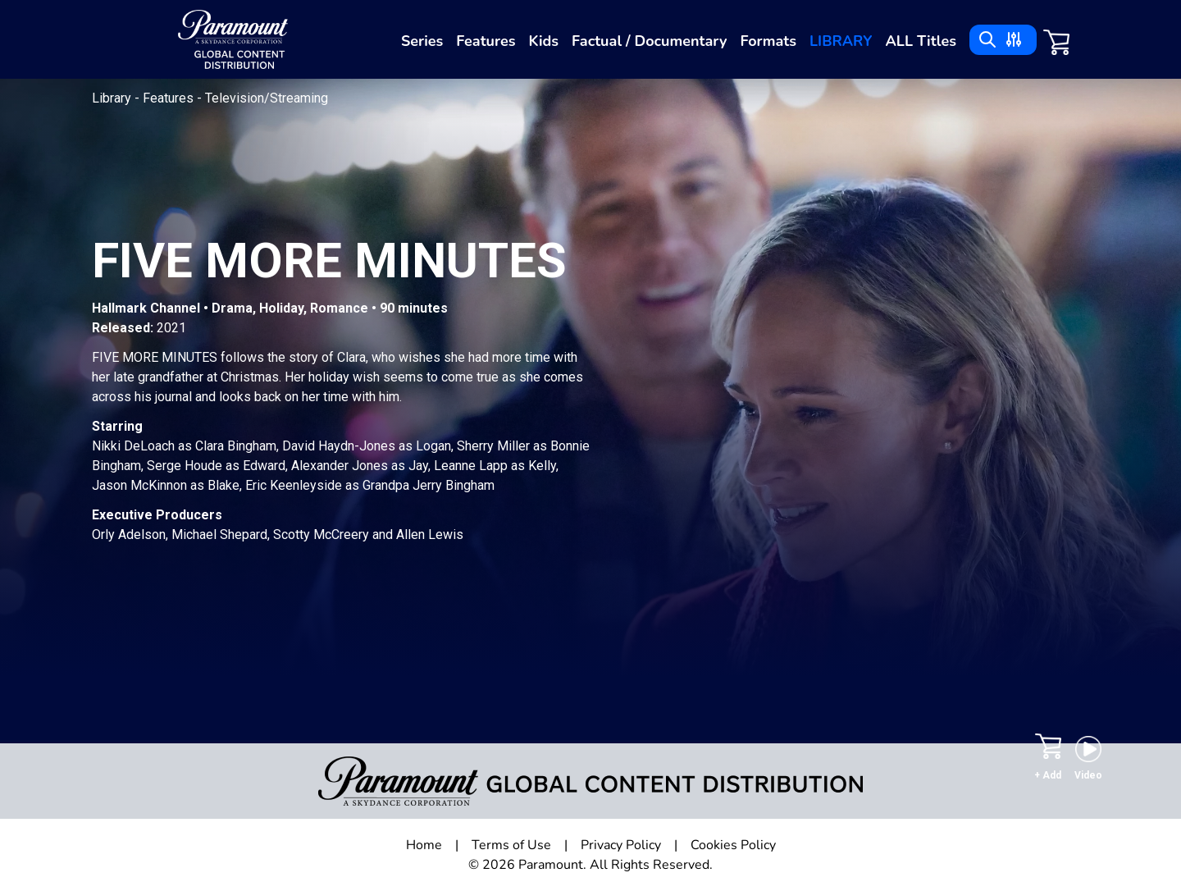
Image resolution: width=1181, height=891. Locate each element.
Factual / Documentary (649, 41)
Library (840, 41)
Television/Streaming (266, 98)
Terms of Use (511, 845)
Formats (768, 41)
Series (422, 41)
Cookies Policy (733, 845)
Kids (543, 41)
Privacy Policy (621, 845)
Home (424, 845)
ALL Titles (920, 41)
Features (485, 41)
